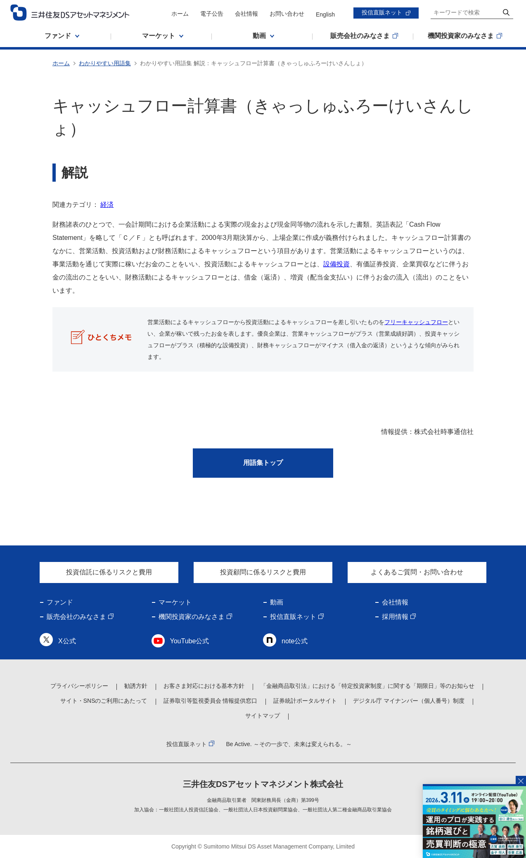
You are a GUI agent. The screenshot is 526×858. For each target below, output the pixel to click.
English (325, 14)
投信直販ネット (382, 12)
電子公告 (211, 13)
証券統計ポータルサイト (305, 700)
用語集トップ (263, 462)
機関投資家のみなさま (192, 616)
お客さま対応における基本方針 (203, 686)
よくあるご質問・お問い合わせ (417, 572)
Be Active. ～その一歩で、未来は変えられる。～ (288, 744)
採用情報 (395, 616)
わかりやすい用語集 (105, 63)
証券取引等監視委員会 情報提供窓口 (210, 700)
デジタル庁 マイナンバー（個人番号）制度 (408, 700)
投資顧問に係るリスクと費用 (263, 572)
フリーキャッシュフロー (416, 322)
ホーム (180, 13)
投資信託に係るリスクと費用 (109, 572)
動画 (276, 602)
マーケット (175, 602)
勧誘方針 (135, 686)
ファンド (60, 602)
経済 (107, 204)
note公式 (295, 641)
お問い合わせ (287, 13)
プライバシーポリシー (79, 686)
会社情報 (246, 13)
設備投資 (336, 264)
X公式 (67, 641)
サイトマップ (262, 715)
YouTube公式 (189, 641)
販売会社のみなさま (76, 616)
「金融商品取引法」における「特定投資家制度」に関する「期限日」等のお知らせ (367, 686)
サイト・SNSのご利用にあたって (103, 700)
